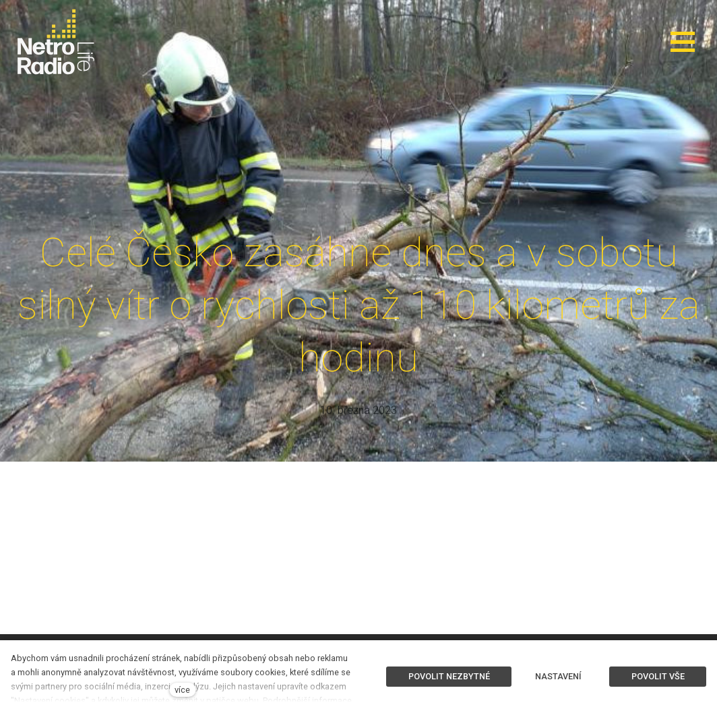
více (182, 690)
